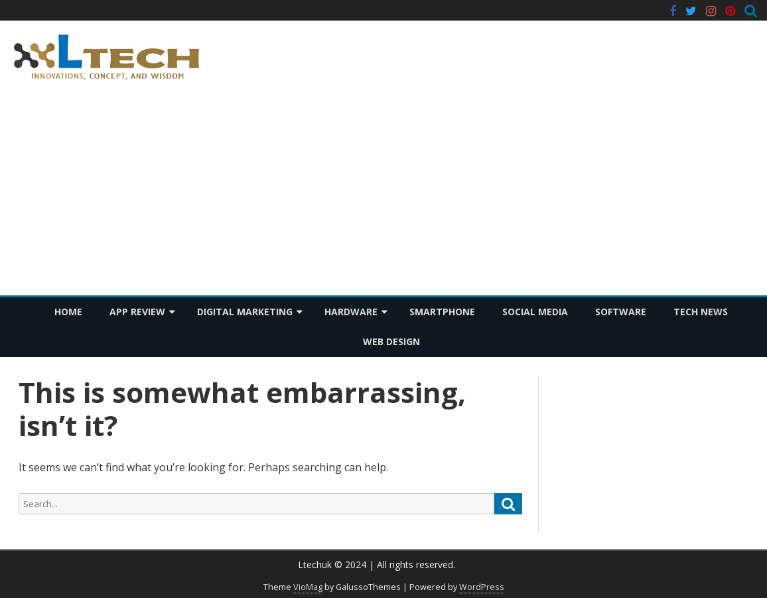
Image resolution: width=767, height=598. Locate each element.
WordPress (481, 587)
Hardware (351, 311)
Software (620, 311)
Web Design (391, 341)
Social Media (535, 311)
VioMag (307, 587)
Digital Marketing (245, 311)
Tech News (700, 311)
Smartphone (442, 311)
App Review (137, 311)
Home (68, 311)
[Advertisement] (383, 196)
